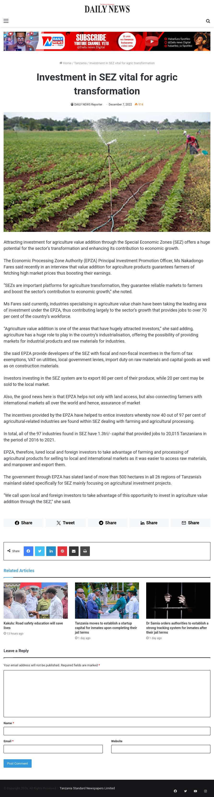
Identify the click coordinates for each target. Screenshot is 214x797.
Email (9, 741)
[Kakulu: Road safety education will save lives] (36, 600)
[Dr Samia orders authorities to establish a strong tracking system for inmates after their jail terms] (178, 600)
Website (116, 741)
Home (65, 63)
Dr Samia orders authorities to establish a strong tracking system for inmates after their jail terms (177, 627)
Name (9, 723)
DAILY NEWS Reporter (88, 104)
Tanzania (80, 63)
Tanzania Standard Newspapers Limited (87, 788)
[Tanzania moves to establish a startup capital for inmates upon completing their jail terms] (107, 600)
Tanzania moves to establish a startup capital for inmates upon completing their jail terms (106, 627)
